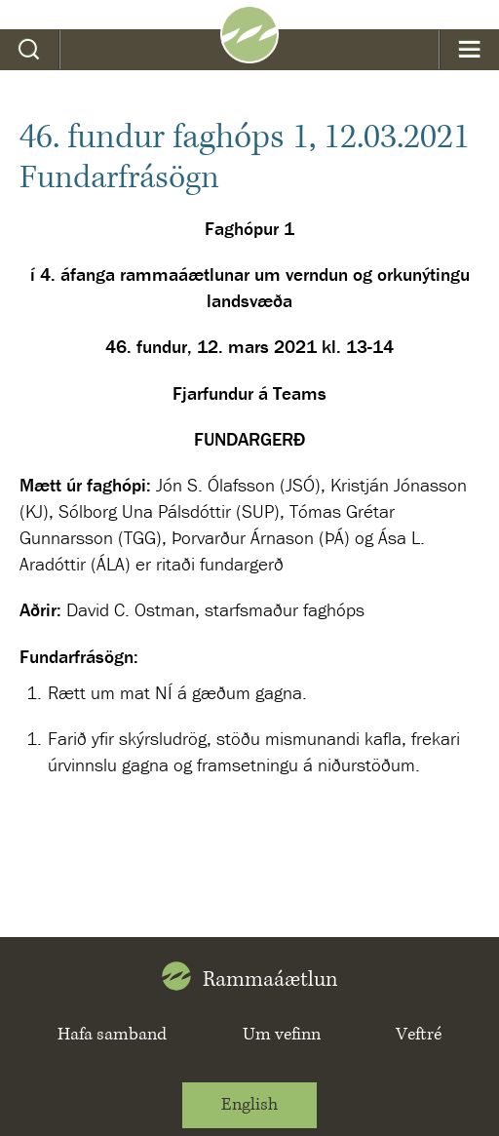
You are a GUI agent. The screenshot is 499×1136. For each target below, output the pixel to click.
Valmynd (469, 49)
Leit (29, 49)
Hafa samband (112, 1034)
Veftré (418, 1034)
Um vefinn (282, 1034)
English (249, 1104)
